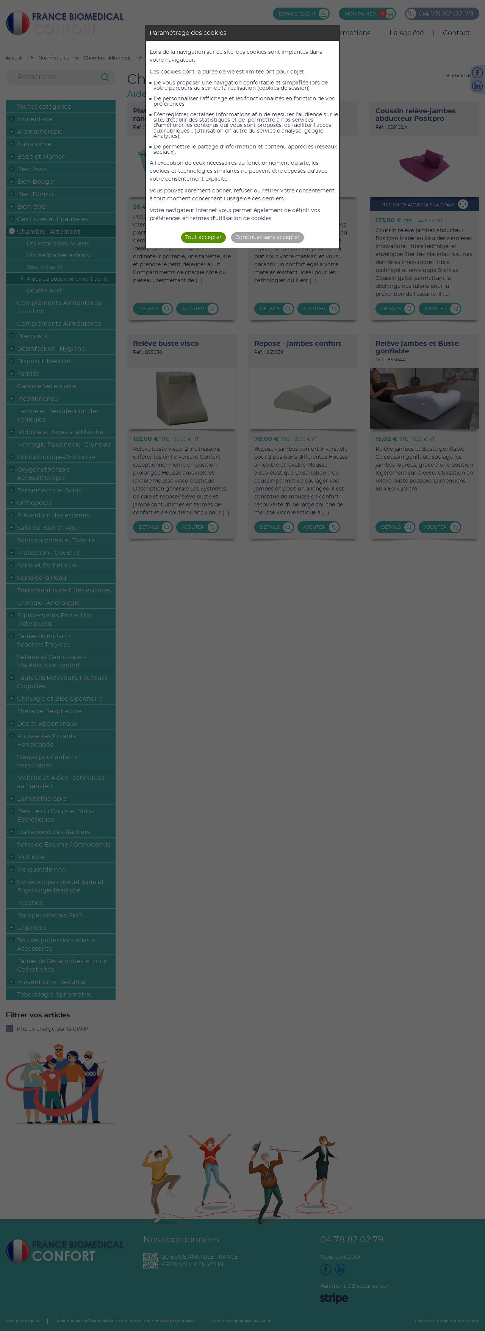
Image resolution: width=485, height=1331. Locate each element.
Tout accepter (203, 237)
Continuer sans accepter (267, 237)
